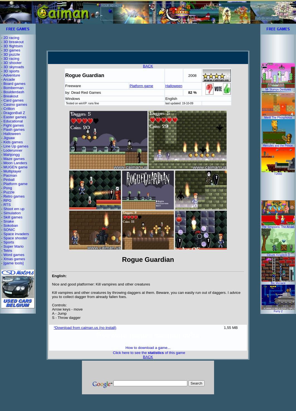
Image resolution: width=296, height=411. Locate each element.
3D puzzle (11, 54)
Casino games (15, 104)
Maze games (14, 159)
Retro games (14, 196)
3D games (11, 50)
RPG (7, 200)
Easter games (14, 117)
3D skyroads (13, 67)
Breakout (10, 96)
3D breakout (13, 42)
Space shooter (15, 238)
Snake (8, 221)
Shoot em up (14, 209)
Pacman (10, 175)
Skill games (12, 217)
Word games (13, 255)
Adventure (11, 75)
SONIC (9, 230)
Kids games (13, 142)
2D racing (11, 38)
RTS (7, 205)
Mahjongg (11, 154)
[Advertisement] (148, 37)
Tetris (7, 250)
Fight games (13, 125)
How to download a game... (148, 348)
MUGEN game (15, 167)
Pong (7, 188)
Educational (13, 121)
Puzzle (8, 192)
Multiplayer (12, 171)
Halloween (12, 134)
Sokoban (10, 225)
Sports (8, 242)
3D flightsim (13, 46)
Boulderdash (13, 92)
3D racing (11, 58)
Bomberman (13, 88)
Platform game (15, 184)
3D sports (11, 71)
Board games (14, 84)
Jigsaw (9, 138)
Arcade (9, 79)
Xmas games (14, 259)
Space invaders (16, 234)
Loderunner (12, 150)
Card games (13, 100)
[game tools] (13, 263)
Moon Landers (15, 163)
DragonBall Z (14, 113)
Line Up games (15, 146)
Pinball (8, 180)
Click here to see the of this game (149, 353)
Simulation (12, 213)
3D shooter (12, 63)
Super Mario (13, 246)
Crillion (9, 109)
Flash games (14, 129)
